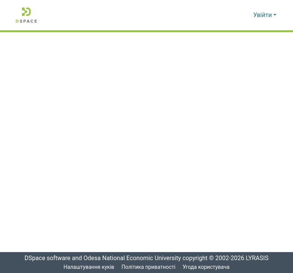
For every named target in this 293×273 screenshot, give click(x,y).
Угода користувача (206, 267)
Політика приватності (148, 267)
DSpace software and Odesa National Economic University (100, 258)
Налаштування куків (88, 267)
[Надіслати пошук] (235, 15)
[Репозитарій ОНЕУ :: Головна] (26, 15)
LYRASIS (258, 258)
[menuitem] (246, 15)
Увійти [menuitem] (262, 15)
